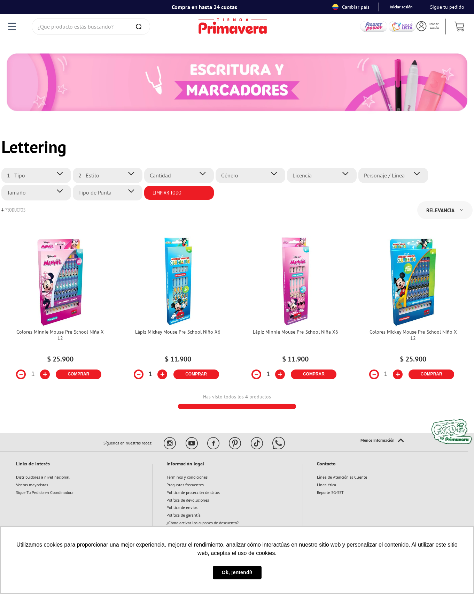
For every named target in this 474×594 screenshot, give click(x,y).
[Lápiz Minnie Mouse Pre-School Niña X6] (295, 312)
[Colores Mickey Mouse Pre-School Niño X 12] (413, 312)
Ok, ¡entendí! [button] (237, 572)
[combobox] (91, 26)
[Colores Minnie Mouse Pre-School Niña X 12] (60, 312)
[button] (38, 175)
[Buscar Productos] (140, 26)
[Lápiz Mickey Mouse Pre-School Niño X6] (178, 312)
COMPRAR (78, 374)
